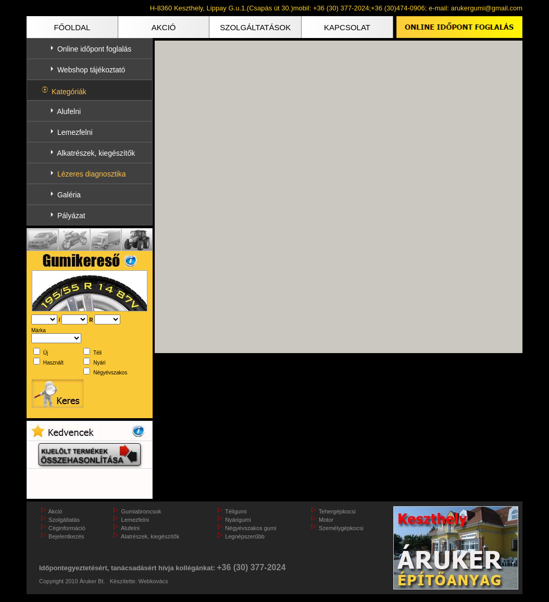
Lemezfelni (75, 132)
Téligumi (236, 511)
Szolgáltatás (64, 520)
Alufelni (69, 111)
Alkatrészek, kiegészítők (96, 153)
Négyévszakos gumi (250, 528)
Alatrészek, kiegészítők (150, 536)
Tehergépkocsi (337, 511)
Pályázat (71, 215)
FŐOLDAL (72, 27)
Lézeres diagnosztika (91, 174)
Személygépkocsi (341, 528)
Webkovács (153, 581)
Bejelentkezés (66, 536)
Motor (326, 520)
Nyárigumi (238, 520)
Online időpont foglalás (94, 49)
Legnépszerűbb (245, 536)
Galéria (69, 195)
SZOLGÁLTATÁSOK (255, 27)
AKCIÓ (164, 27)
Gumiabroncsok (141, 511)
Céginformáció (66, 528)
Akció (55, 511)
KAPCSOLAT (347, 27)
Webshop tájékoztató (91, 70)
